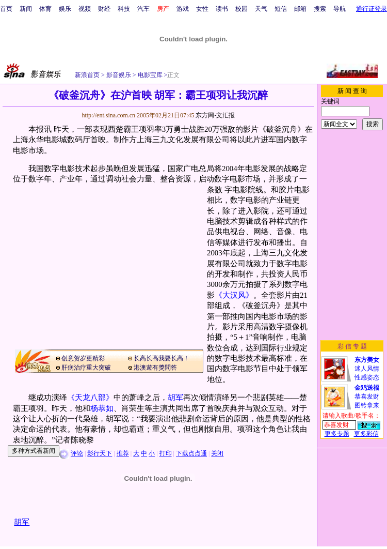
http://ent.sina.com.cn (109, 115)
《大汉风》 (234, 295)
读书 (222, 8)
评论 (77, 453)
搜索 (320, 8)
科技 (124, 8)
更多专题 (337, 433)
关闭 (217, 453)
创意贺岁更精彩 (83, 358)
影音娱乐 (118, 75)
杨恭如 (102, 408)
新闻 (26, 8)
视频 (84, 8)
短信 (281, 8)
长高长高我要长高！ (161, 358)
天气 (261, 8)
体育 (45, 8)
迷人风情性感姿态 (366, 368)
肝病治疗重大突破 (86, 367)
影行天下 (99, 453)
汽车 (143, 8)
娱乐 (65, 8)
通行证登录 (371, 8)
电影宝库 (149, 75)
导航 (339, 8)
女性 (202, 8)
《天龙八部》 (90, 397)
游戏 (182, 8)
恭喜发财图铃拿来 (366, 396)
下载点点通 (191, 453)
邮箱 (300, 8)
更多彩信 (366, 433)
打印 (165, 453)
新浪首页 (87, 75)
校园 (241, 8)
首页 (6, 8)
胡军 (175, 397)
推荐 (123, 453)
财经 (104, 8)
